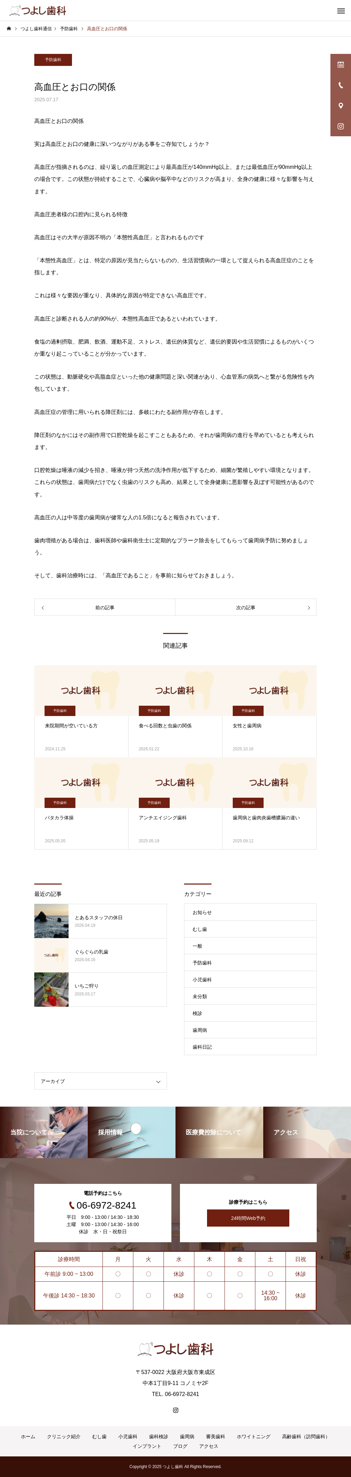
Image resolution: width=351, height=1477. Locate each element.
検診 (197, 1013)
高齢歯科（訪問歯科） (306, 1436)
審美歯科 (215, 1436)
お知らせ (202, 912)
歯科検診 (158, 1436)
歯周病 (200, 1030)
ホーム (28, 1436)
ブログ (180, 1446)
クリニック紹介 (64, 1436)
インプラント (147, 1446)
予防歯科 (53, 59)
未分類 (200, 996)
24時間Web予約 (248, 1218)
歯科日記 (202, 1047)
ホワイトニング (253, 1436)
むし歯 (200, 929)
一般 (197, 946)
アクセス (208, 1446)
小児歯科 (202, 979)
